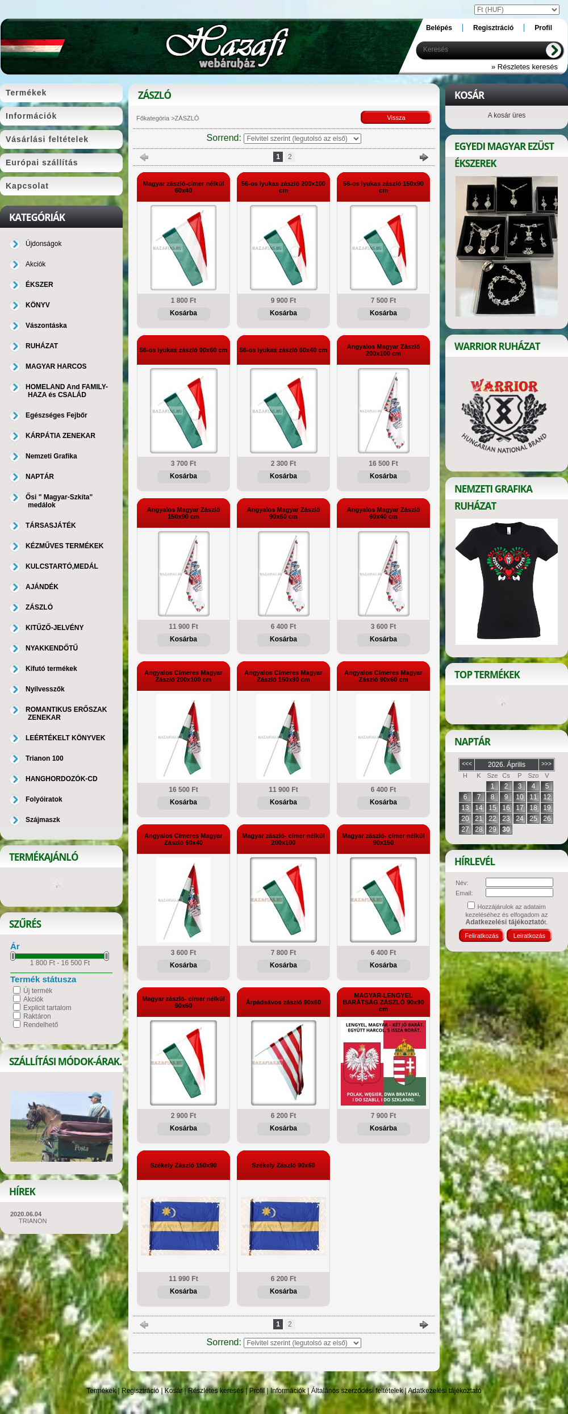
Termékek (101, 1391)
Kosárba (183, 313)
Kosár (173, 1391)
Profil (257, 1391)
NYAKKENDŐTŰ (52, 648)
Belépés (439, 28)
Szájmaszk (43, 820)
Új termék (37, 991)
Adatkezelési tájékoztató (444, 1391)
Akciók (33, 999)
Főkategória (152, 118)
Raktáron (37, 1016)
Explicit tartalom (47, 1008)
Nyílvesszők (45, 689)
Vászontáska (46, 325)
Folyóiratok (44, 799)
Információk (288, 1391)
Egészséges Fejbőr (56, 415)
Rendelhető (40, 1025)
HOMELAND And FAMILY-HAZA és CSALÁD (67, 391)
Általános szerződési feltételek (357, 1391)
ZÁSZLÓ (39, 607)
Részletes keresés (216, 1391)
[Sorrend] (302, 139)
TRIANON (33, 1220)
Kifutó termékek (51, 669)
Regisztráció (140, 1391)
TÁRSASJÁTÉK (51, 525)
